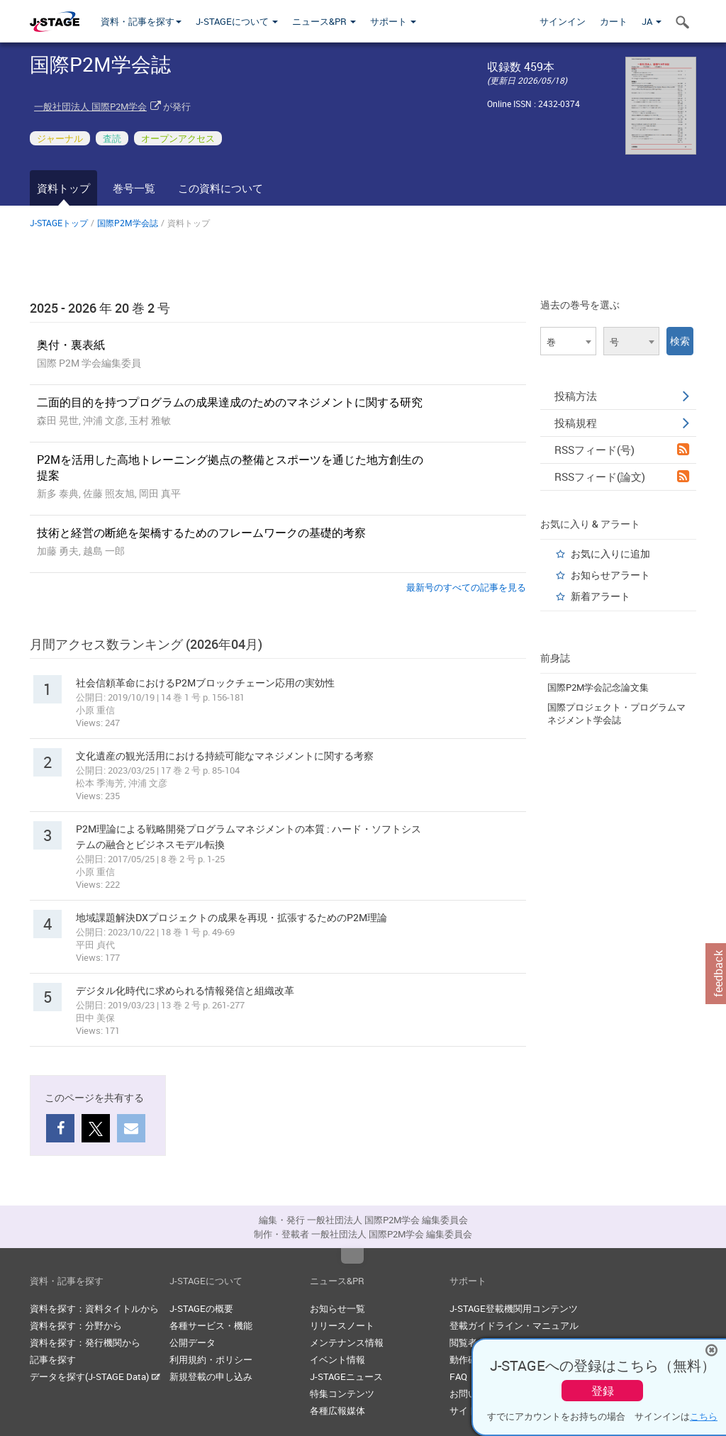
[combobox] (568, 341)
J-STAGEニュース (346, 1376)
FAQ (458, 1376)
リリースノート (342, 1325)
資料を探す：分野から (76, 1325)
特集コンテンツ (342, 1393)
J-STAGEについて (237, 21)
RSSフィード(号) (621, 450)
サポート (393, 21)
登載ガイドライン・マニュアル (514, 1325)
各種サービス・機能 (210, 1325)
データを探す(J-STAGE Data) (95, 1376)
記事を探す (53, 1359)
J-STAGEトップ (59, 222)
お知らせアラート (610, 574)
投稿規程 (621, 422)
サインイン (563, 21)
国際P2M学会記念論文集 (598, 687)
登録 (602, 1390)
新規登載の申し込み (210, 1376)
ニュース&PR (324, 21)
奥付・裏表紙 (71, 344)
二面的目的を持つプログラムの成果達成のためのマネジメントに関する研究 (230, 402)
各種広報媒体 (337, 1410)
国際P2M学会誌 (127, 222)
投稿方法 (621, 395)
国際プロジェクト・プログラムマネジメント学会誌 (616, 713)
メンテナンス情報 (347, 1342)
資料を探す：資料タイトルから (94, 1308)
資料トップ (63, 188)
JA (651, 21)
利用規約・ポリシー (210, 1359)
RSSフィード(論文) (621, 476)
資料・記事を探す (141, 21)
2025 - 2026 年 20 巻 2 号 (100, 307)
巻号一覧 (134, 188)
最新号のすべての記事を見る (466, 587)
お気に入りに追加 (610, 553)
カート (613, 21)
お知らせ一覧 (337, 1308)
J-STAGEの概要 (201, 1308)
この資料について (220, 188)
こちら (703, 1416)
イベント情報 (337, 1359)
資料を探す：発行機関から (85, 1342)
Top (352, 1256)
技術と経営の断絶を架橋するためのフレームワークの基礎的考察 (201, 532)
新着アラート (600, 596)
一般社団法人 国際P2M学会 (90, 106)
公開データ (192, 1342)
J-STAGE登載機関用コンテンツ (513, 1308)
